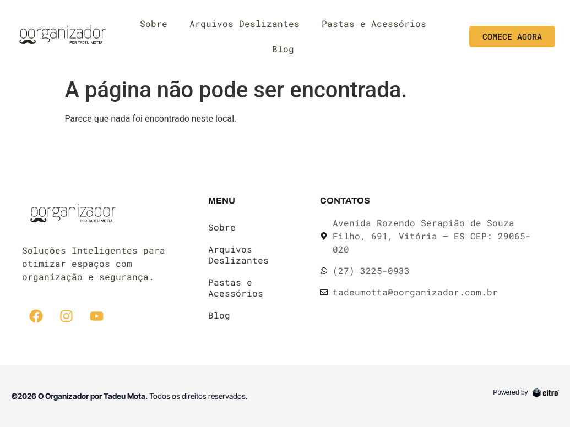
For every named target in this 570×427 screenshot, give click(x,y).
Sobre (153, 23)
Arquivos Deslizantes (244, 23)
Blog (283, 48)
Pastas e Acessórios (374, 23)
